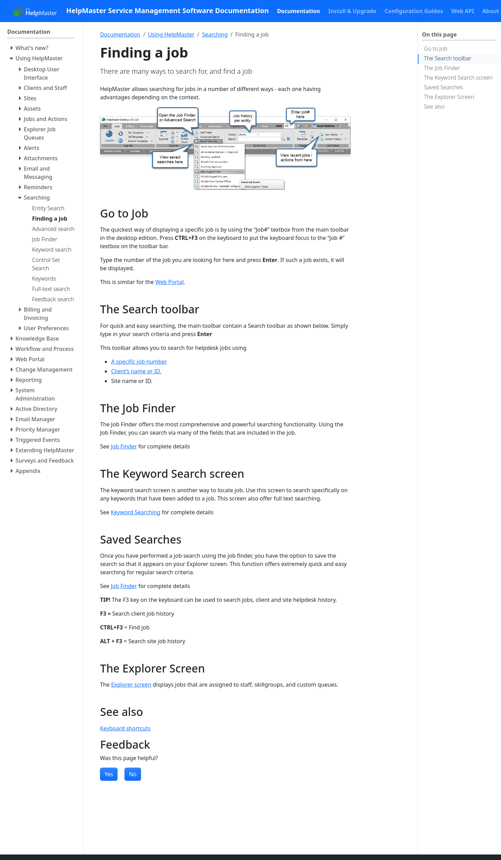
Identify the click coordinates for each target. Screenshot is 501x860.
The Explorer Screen (449, 97)
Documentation (120, 34)
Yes (108, 774)
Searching (215, 34)
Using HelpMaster (171, 34)
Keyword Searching (135, 512)
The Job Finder (442, 68)
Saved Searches (443, 87)
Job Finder (124, 446)
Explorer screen (131, 684)
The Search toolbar (447, 58)
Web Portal (169, 282)
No (133, 774)
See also (434, 106)
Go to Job (435, 48)
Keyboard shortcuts (125, 728)
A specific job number (139, 361)
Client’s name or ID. (136, 371)
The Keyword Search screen (458, 77)
